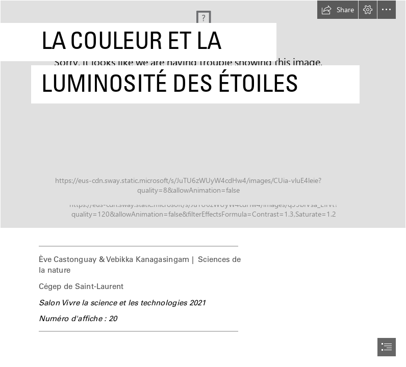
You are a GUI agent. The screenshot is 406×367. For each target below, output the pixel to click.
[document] (203, 183)
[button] (337, 10)
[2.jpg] (203, 114)
